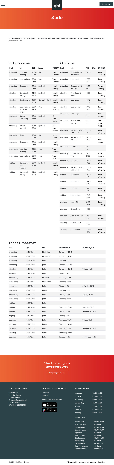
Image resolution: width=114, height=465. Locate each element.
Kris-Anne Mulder (55, 118)
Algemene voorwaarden (87, 462)
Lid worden (106, 4)
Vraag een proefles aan (57, 373)
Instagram (45, 395)
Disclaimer (102, 462)
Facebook (45, 393)
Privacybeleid (72, 462)
